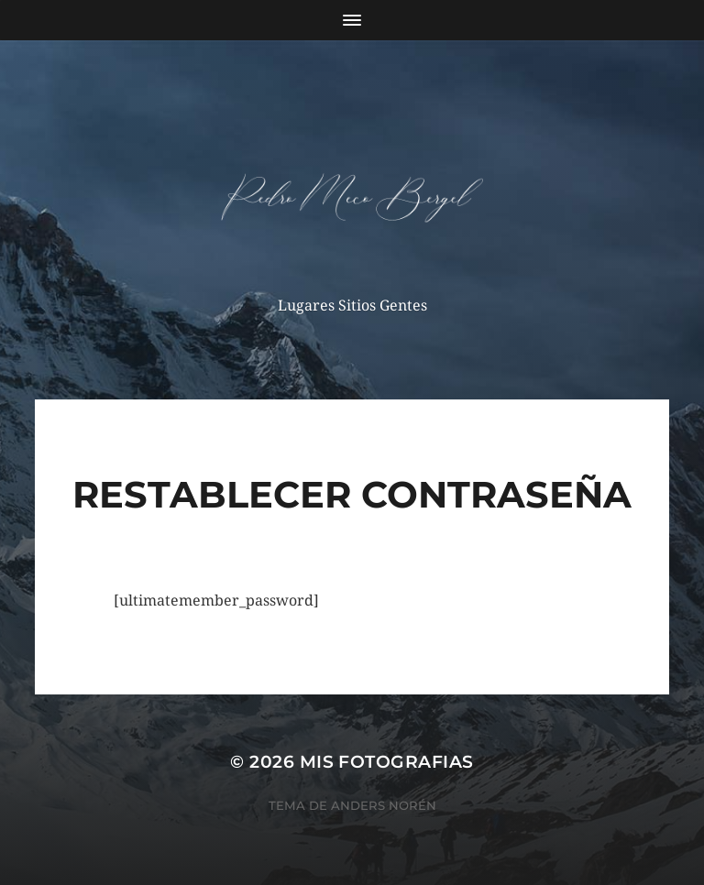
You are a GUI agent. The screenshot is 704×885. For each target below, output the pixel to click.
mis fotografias (387, 761)
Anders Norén (383, 805)
